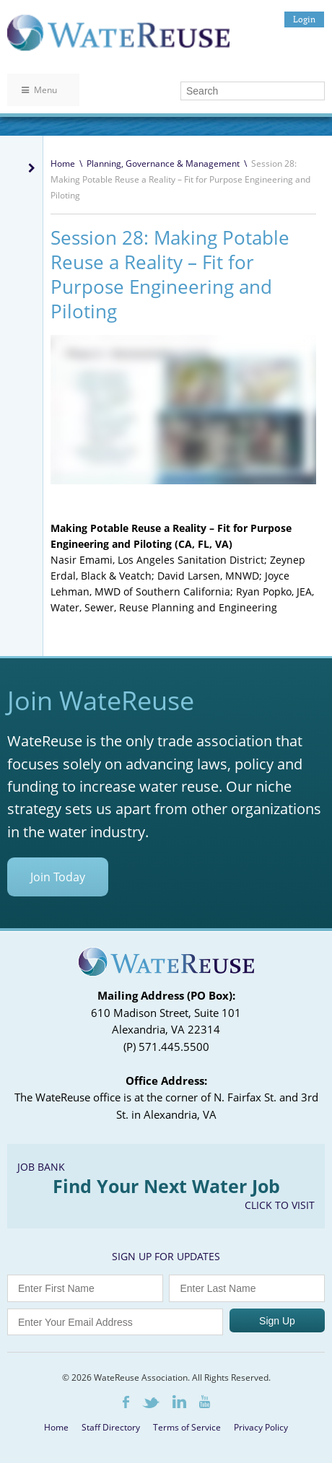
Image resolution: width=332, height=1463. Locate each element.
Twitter (151, 1402)
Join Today (57, 877)
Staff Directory (111, 1427)
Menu (39, 90)
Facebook (126, 1402)
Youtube (204, 1401)
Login (304, 19)
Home (63, 163)
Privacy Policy (261, 1427)
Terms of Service (187, 1427)
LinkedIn (179, 1401)
